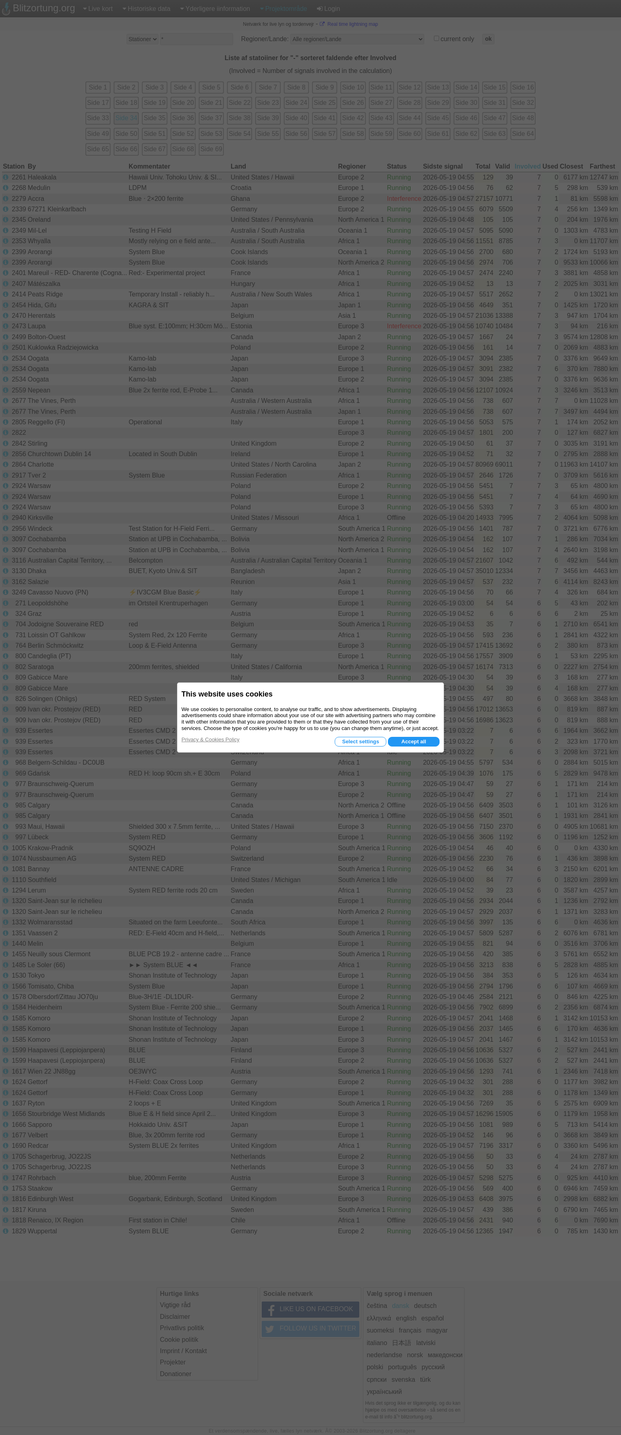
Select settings (360, 741)
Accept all (413, 741)
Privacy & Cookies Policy (210, 739)
